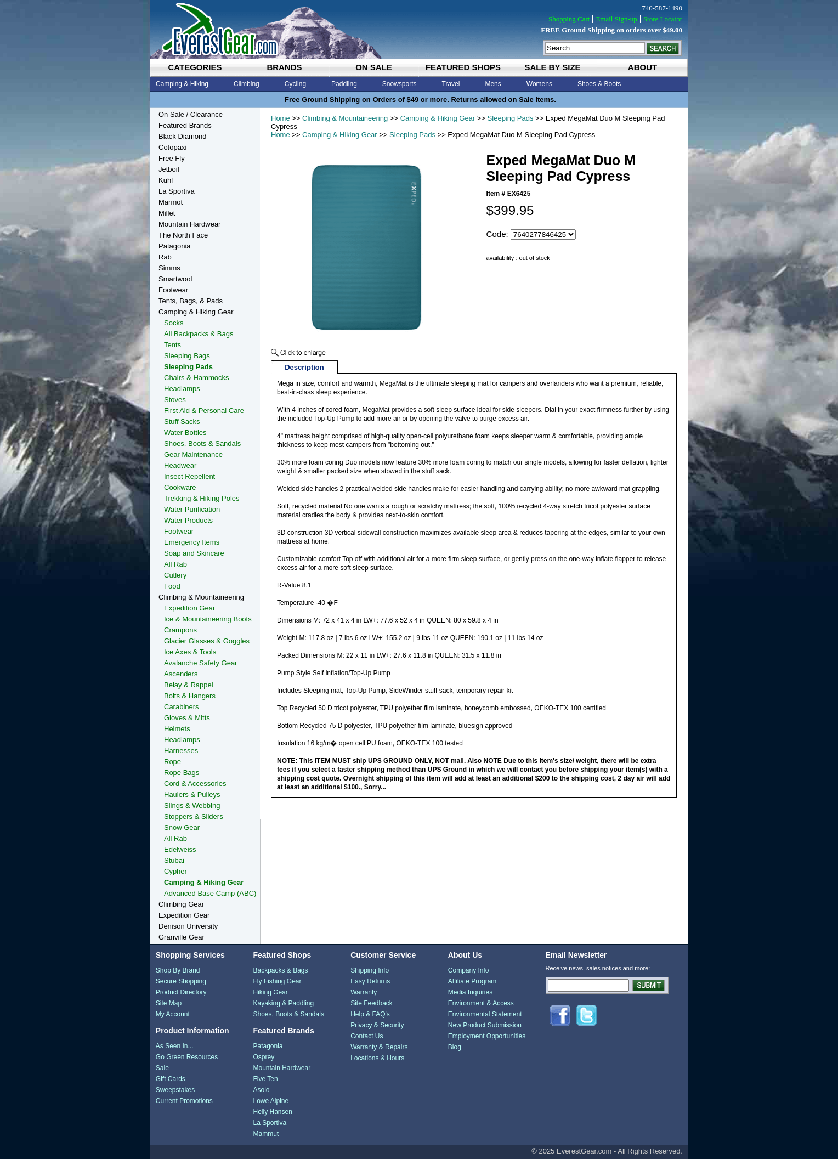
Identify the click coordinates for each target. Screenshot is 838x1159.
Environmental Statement (485, 1014)
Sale (162, 1068)
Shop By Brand (178, 970)
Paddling (344, 84)
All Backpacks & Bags (198, 334)
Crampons (180, 630)
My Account (173, 1014)
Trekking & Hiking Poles (202, 498)
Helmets (177, 729)
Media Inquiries (470, 992)
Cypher (175, 871)
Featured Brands (185, 125)
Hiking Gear (270, 992)
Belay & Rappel (188, 685)
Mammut (266, 1134)
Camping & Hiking (182, 84)
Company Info (468, 970)
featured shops (463, 67)
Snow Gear (182, 827)
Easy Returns (370, 981)
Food (172, 586)
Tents (172, 345)
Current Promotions (184, 1101)
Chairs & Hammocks (196, 378)
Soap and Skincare (194, 553)
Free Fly (171, 158)
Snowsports (399, 84)
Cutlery (175, 575)
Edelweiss (180, 849)
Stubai (174, 860)
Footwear (173, 290)
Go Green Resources (187, 1057)
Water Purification (192, 509)
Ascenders (180, 674)
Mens (493, 84)
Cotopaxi (172, 147)
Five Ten (265, 1079)
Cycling (295, 84)
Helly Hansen (272, 1112)
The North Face (183, 235)
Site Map (169, 1003)
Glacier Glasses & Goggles (207, 641)
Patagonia (174, 246)
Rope (172, 761)
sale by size (552, 67)
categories (195, 67)
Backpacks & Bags (280, 970)
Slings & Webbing (192, 805)
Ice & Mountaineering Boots (208, 619)
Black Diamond (182, 136)
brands (284, 67)
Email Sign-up (616, 19)
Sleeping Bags (187, 356)
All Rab (175, 564)
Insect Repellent (189, 476)
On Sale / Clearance (190, 114)
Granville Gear (181, 937)
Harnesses (181, 751)
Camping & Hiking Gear (437, 118)
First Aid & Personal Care (204, 410)
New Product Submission (485, 1025)
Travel (451, 84)
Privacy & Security (377, 1025)
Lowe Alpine (270, 1101)
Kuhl (165, 180)
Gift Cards (170, 1079)
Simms (169, 268)
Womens (539, 84)
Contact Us (366, 1036)
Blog (454, 1047)
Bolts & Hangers (190, 696)
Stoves (175, 399)
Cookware (180, 487)
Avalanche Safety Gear (200, 663)
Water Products (188, 520)
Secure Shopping (181, 981)
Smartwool (175, 279)
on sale (373, 67)
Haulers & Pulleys (192, 794)
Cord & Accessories (195, 783)
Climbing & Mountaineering (345, 118)
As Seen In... (175, 1046)
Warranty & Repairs (378, 1047)
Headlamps (182, 389)
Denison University (188, 926)
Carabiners (181, 707)
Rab (165, 257)
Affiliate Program (472, 981)
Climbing (246, 84)
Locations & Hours (377, 1058)
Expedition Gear (189, 608)
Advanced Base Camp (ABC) (210, 893)
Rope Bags (181, 772)
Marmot (170, 202)
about (642, 67)
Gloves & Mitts (187, 718)
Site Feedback (371, 1003)
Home (280, 118)
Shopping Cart (569, 19)
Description (304, 367)
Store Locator (662, 19)
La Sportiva (176, 191)
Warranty (363, 992)
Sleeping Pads (511, 118)
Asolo (261, 1090)
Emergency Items (191, 542)
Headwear (180, 465)
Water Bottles (185, 432)
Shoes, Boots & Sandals (202, 443)
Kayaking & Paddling (283, 1003)
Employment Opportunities (486, 1036)
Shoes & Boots (599, 84)
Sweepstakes (175, 1090)
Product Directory (181, 992)
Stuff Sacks (182, 421)
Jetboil (168, 169)
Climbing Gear (181, 904)
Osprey (263, 1057)
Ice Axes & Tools (190, 652)
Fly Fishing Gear (277, 981)
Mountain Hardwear (189, 224)
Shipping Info (369, 970)
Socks (173, 323)
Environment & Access (481, 1003)
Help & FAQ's (370, 1014)
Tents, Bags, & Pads (190, 301)
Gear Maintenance (193, 454)
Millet (166, 213)
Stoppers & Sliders (193, 816)
